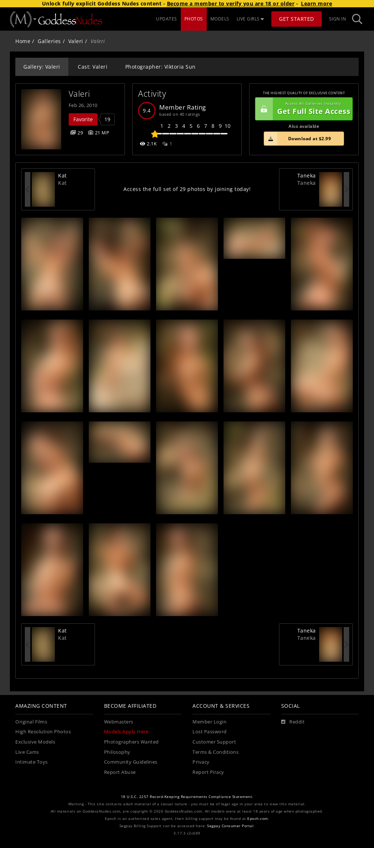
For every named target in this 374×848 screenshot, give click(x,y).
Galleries (49, 41)
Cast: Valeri (92, 66)
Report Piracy (208, 772)
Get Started (296, 18)
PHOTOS (193, 19)
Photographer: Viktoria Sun (160, 66)
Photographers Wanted (131, 742)
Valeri (75, 41)
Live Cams (27, 752)
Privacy (201, 762)
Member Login (209, 722)
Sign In (337, 19)
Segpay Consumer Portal (230, 826)
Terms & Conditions (215, 752)
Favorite (83, 119)
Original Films (31, 722)
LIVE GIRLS (250, 19)
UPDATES (166, 19)
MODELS (219, 19)
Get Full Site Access (302, 109)
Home (22, 41)
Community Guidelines (130, 762)
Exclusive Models (35, 742)
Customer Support (214, 742)
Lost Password (209, 732)
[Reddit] (293, 722)
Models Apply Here (126, 732)
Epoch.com (257, 818)
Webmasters (118, 722)
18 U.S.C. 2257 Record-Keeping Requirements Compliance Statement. (187, 796)
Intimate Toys (31, 762)
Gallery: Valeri (41, 66)
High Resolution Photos (43, 732)
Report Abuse (120, 772)
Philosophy (117, 752)
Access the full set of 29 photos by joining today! (187, 189)
